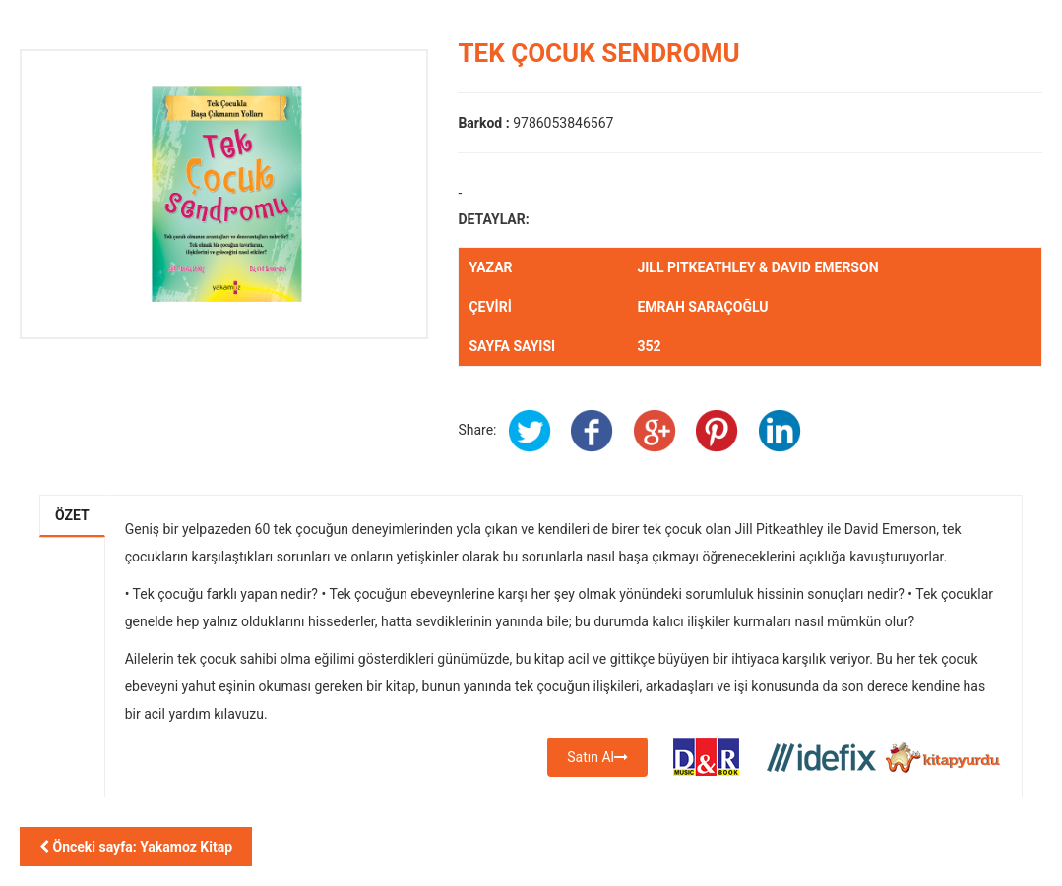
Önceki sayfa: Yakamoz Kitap (135, 847)
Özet (72, 515)
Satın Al (597, 757)
